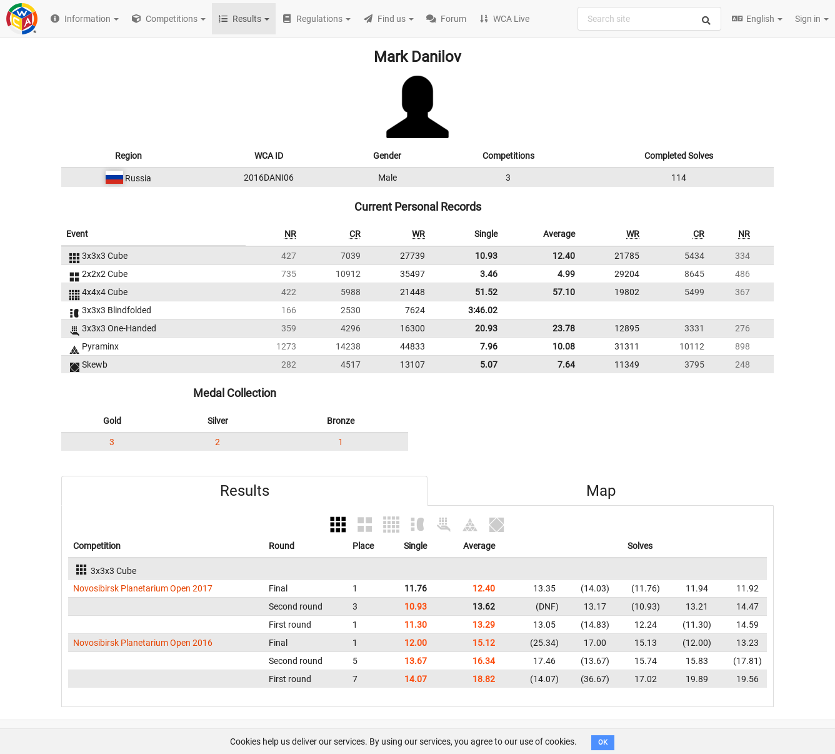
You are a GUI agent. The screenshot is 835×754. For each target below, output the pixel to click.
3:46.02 (483, 310)
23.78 (563, 328)
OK (603, 742)
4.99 (566, 274)
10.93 (486, 256)
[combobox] (649, 19)
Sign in (812, 19)
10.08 (563, 346)
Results (244, 491)
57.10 (563, 292)
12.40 (563, 256)
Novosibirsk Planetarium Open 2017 (142, 588)
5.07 (489, 364)
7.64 (566, 364)
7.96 (489, 346)
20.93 (486, 328)
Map (601, 491)
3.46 (489, 274)
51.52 (486, 292)
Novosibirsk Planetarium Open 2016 (142, 643)
